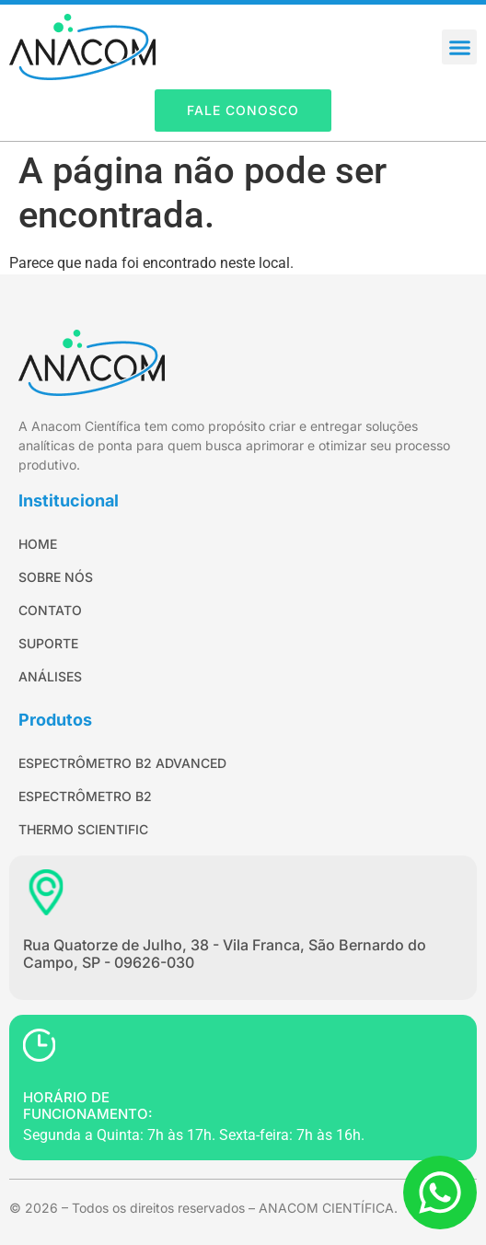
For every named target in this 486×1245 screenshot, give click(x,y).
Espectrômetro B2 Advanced (122, 763)
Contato (50, 610)
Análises (50, 676)
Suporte (48, 643)
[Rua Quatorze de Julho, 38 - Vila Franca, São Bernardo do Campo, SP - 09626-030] (46, 892)
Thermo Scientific (83, 829)
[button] (459, 46)
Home (37, 544)
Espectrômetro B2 (85, 796)
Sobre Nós (55, 577)
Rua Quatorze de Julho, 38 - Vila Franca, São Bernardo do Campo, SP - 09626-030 (224, 954)
